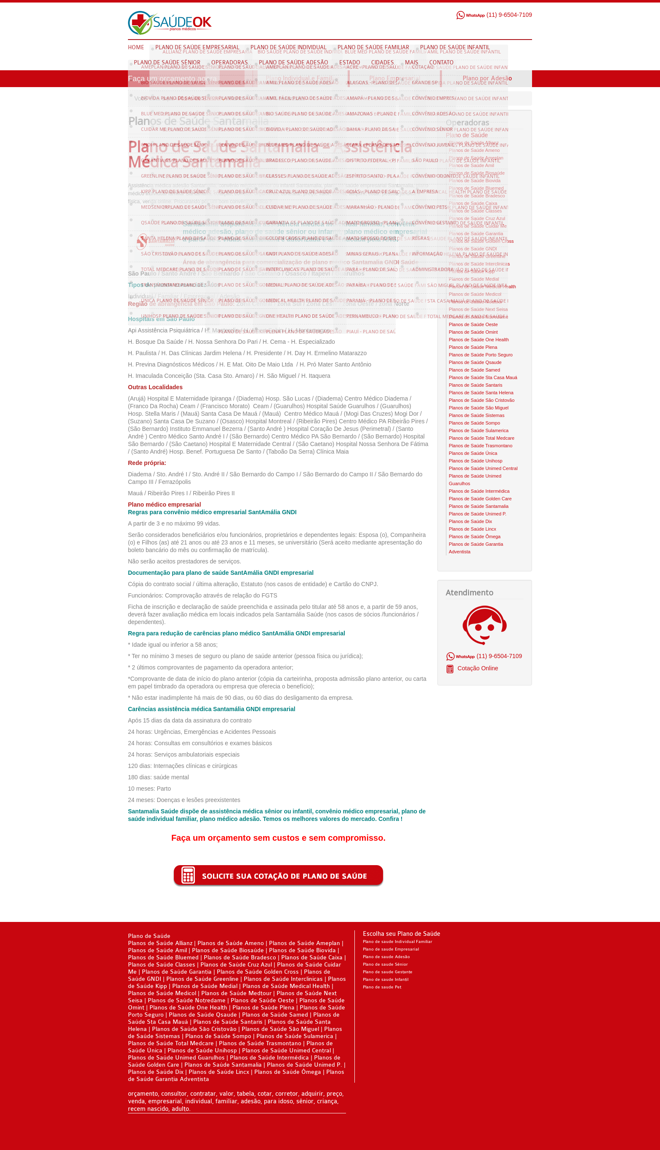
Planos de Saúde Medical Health (482, 286)
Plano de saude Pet (382, 987)
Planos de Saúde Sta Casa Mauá (483, 377)
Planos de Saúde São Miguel (478, 407)
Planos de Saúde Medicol (475, 294)
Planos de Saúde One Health (479, 339)
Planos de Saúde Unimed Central (483, 468)
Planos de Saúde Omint (473, 332)
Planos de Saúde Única (473, 453)
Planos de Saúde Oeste (473, 324)
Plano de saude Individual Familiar (397, 941)
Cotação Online (477, 668)
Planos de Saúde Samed (474, 369)
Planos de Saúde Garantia (476, 233)
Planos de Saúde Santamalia (478, 506)
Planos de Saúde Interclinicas (479, 263)
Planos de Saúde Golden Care (480, 498)
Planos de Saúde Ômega (474, 536)
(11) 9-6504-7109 (494, 14)
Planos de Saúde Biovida (474, 180)
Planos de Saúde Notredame (478, 316)
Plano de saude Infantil (385, 979)
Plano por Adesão (487, 78)
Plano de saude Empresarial (391, 949)
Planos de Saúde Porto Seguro (481, 354)
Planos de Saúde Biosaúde (477, 172)
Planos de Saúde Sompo (474, 422)
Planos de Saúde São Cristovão (481, 400)
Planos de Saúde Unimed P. (477, 513)
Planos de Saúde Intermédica (479, 491)
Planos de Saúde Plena (473, 347)
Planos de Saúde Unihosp (475, 460)
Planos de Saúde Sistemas (476, 415)
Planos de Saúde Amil (471, 165)
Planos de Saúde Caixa (473, 203)
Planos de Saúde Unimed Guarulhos (176, 1057)
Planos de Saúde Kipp (472, 271)
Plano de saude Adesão (386, 956)
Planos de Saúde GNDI (473, 248)
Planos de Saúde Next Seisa (478, 309)
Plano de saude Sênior (385, 964)
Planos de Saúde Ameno (474, 150)
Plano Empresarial (394, 78)
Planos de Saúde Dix (470, 521)
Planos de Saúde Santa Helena (481, 392)
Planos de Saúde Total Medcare (481, 438)
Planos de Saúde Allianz (474, 142)
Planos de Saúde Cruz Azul (477, 218)
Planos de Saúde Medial (474, 279)
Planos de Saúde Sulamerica (478, 430)
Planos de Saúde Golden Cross (481, 241)
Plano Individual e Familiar (303, 78)
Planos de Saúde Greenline (477, 256)
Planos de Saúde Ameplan (476, 157)
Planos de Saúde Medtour (475, 301)
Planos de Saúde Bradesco (477, 195)
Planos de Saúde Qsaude (475, 362)
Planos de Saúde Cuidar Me (478, 225)
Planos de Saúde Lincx (472, 528)
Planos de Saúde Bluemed (476, 188)
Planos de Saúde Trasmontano (480, 445)
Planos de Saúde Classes (475, 210)
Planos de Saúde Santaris (475, 385)
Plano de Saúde (199, 98)
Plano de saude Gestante (387, 972)
